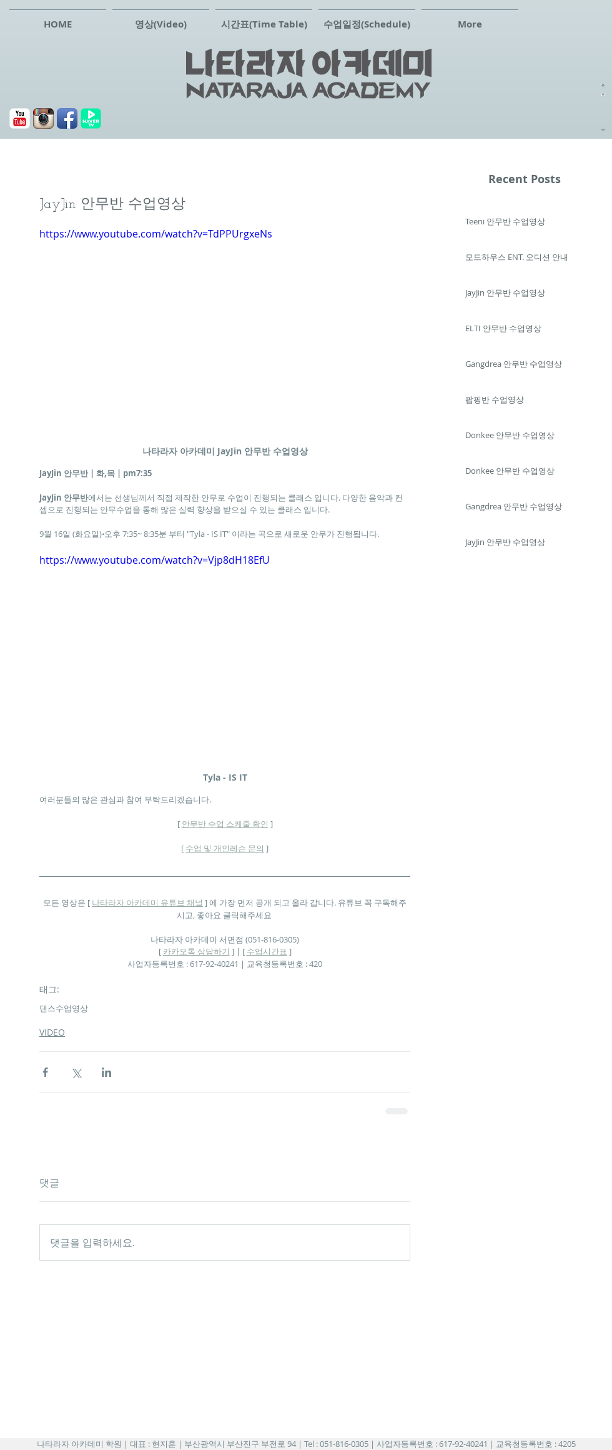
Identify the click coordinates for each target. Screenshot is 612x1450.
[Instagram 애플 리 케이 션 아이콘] (43, 118)
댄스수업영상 (63, 1008)
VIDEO (52, 1032)
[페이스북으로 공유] (45, 1072)
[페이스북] (67, 118)
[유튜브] (19, 118)
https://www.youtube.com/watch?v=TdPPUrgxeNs (155, 234)
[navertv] (91, 118)
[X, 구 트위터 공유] (76, 1072)
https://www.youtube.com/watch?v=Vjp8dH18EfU (154, 560)
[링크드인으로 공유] (106, 1072)
